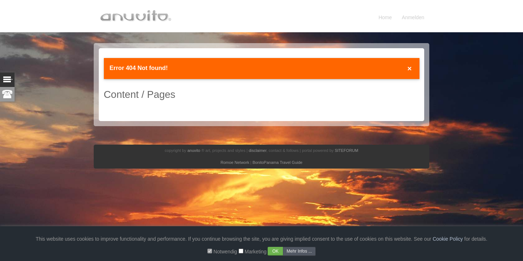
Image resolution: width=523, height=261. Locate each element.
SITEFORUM (346, 150)
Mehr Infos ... (299, 251)
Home (385, 17)
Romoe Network (234, 162)
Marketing (255, 251)
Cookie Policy (448, 239)
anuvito (193, 150)
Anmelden (413, 17)
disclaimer (258, 150)
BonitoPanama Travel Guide (277, 162)
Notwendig (225, 251)
